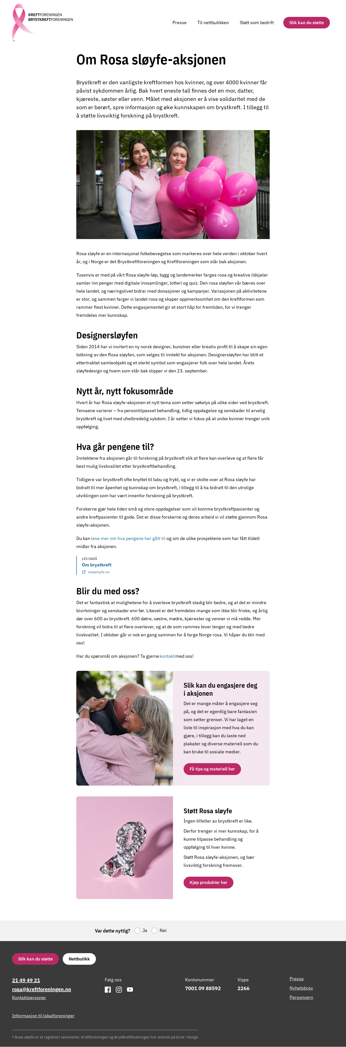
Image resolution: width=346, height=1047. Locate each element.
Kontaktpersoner (29, 998)
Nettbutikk (79, 959)
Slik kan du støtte (306, 22)
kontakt (167, 656)
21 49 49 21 (26, 980)
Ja (145, 931)
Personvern (301, 997)
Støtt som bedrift (257, 22)
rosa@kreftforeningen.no (41, 989)
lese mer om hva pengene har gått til (128, 538)
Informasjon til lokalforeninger (43, 1016)
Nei (163, 931)
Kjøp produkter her (208, 882)
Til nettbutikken (213, 22)
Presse (179, 22)
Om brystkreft (97, 568)
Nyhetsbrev (301, 988)
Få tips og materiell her (212, 769)
